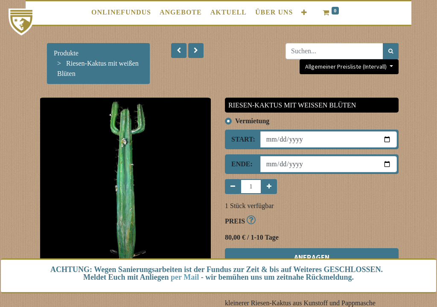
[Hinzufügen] (269, 186)
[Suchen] (391, 51)
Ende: (242, 164)
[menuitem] (121, 12)
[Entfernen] (233, 186)
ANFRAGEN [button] (311, 257)
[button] (304, 12)
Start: (242, 139)
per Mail (185, 277)
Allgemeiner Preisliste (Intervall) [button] (346, 66)
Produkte (66, 53)
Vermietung (252, 121)
